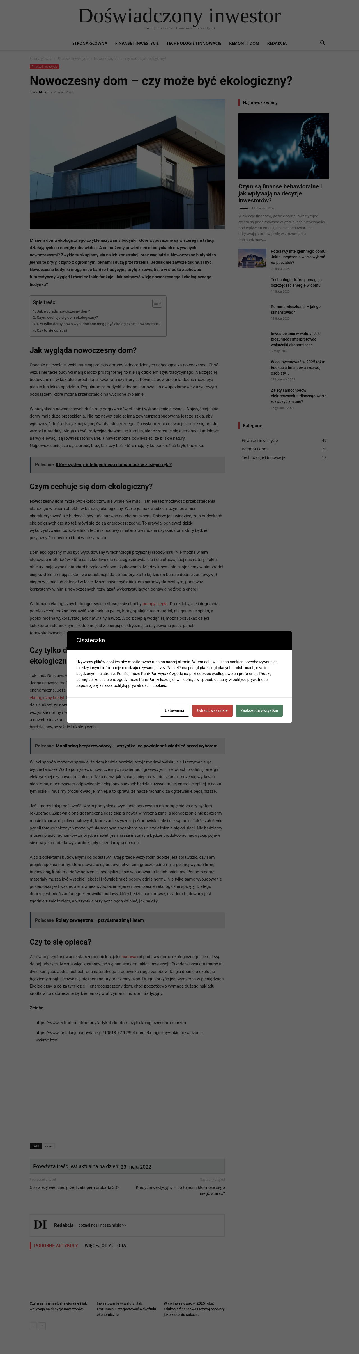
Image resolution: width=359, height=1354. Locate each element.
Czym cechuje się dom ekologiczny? (67, 317)
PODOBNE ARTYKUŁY (56, 1245)
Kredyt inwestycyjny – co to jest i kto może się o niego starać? (180, 1190)
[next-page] (42, 1325)
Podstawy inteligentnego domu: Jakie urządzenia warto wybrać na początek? (298, 257)
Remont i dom (244, 43)
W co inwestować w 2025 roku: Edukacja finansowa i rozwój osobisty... (298, 367)
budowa (128, 956)
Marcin (44, 92)
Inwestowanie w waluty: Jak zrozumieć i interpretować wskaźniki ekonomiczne (126, 1309)
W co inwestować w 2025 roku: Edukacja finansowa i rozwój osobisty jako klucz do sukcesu (194, 1309)
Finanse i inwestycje (137, 43)
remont (197, 697)
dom (48, 1146)
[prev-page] (33, 1325)
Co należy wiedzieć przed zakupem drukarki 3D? (74, 1187)
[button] (322, 43)
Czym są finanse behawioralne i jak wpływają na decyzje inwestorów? (280, 193)
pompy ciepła (154, 603)
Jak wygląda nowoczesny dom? (63, 311)
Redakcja (277, 43)
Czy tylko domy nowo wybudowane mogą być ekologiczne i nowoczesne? (98, 324)
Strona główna (89, 43)
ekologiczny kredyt (47, 697)
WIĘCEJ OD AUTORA (105, 1245)
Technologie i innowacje (194, 43)
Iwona (243, 208)
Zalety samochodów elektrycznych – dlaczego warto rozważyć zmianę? (298, 396)
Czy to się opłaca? (52, 330)
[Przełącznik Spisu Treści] (154, 303)
